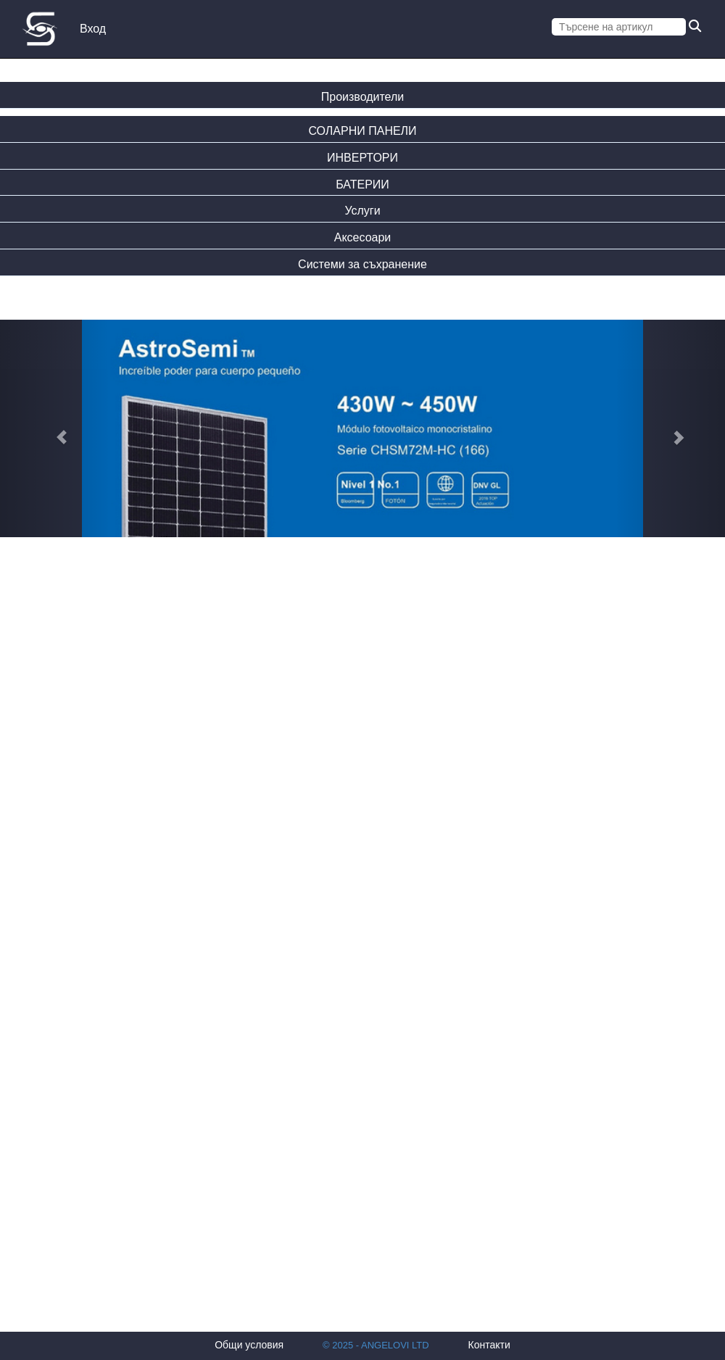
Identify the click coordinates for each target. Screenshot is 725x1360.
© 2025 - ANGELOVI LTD (376, 1345)
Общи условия (249, 1345)
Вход (93, 28)
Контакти (489, 1345)
